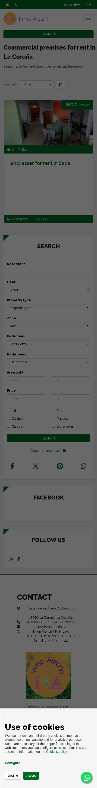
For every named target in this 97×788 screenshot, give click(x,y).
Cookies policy (56, 751)
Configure (12, 763)
